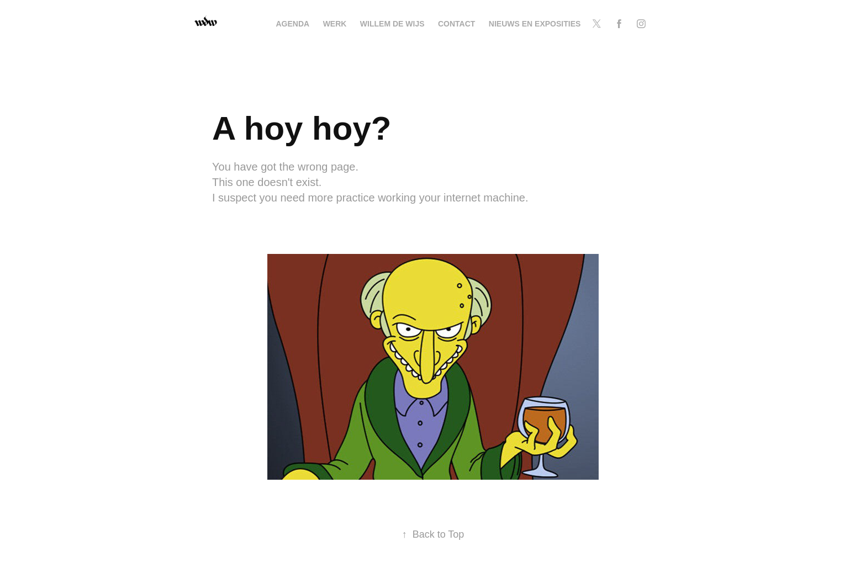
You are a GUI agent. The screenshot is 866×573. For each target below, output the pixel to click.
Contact (456, 23)
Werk (335, 23)
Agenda (293, 23)
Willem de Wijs (392, 23)
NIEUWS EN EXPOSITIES (534, 23)
